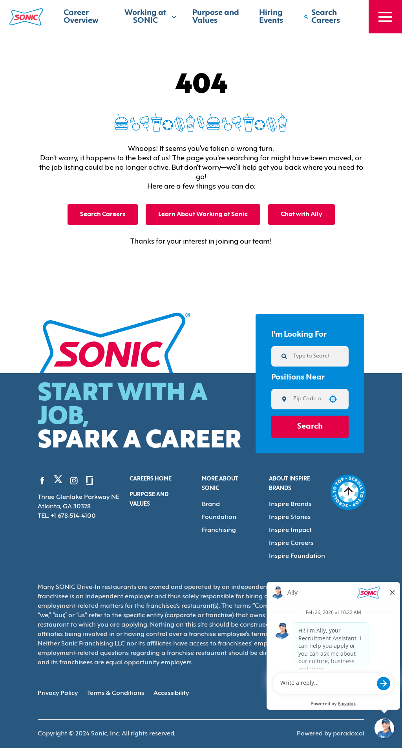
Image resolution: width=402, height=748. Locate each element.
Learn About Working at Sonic (203, 214)
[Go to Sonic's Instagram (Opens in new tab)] (74, 480)
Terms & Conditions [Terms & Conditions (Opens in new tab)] (115, 693)
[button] (333, 399)
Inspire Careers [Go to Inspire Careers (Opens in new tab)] (291, 543)
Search (310, 426)
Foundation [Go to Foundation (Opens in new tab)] (219, 517)
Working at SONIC (150, 16)
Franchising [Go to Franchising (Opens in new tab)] (219, 530)
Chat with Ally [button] (301, 214)
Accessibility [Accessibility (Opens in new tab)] (171, 693)
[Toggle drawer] (385, 16)
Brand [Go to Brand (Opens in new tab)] (211, 504)
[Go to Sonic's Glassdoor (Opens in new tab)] (89, 480)
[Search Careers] (328, 17)
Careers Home (151, 479)
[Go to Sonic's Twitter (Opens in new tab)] (58, 481)
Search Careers (102, 214)
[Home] (26, 17)
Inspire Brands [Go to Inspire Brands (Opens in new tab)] (290, 504)
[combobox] (307, 399)
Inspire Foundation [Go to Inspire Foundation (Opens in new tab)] (297, 556)
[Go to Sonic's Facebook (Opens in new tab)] (42, 480)
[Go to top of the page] (348, 492)
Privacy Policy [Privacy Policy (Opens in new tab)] (58, 693)
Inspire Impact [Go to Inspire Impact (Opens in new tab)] (290, 530)
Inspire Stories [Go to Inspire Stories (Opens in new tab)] (290, 517)
